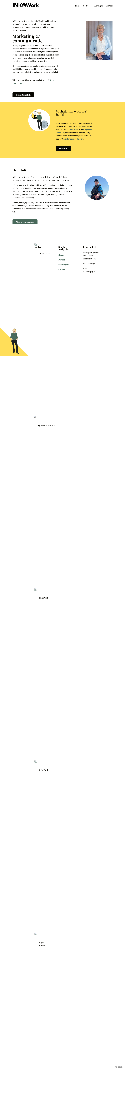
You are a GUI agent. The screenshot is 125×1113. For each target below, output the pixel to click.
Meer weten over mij (25, 222)
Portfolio (87, 6)
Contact (109, 6)
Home (77, 6)
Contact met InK (23, 95)
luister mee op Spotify (73, 139)
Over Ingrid (98, 6)
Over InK (63, 148)
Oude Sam (73, 129)
